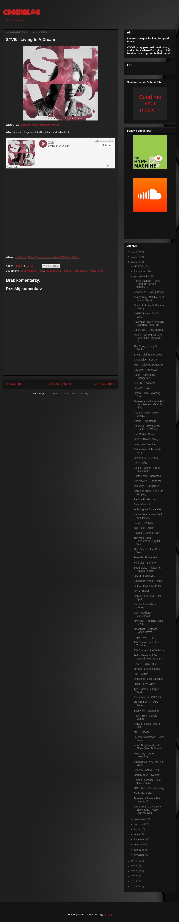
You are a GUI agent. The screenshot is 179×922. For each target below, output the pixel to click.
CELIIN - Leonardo (145, 383)
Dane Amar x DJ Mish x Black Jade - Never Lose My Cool (147, 809)
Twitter (34, 124)
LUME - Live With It (145, 684)
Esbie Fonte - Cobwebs (147, 475)
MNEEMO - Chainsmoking (149, 788)
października (142, 276)
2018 (134, 861)
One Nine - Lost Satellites (148, 678)
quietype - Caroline (145, 444)
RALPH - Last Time (145, 663)
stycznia (139, 854)
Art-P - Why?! (141, 462)
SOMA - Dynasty (143, 522)
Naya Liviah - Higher (145, 637)
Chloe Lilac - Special (146, 359)
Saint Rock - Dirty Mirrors (148, 329)
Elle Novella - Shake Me (147, 480)
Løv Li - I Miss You (144, 575)
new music (80, 271)
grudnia (139, 266)
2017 (134, 866)
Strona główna (59, 384)
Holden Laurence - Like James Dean (147, 781)
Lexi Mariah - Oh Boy (146, 457)
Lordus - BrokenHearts (147, 668)
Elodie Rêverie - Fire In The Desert (147, 469)
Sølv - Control (142, 504)
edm (41, 271)
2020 (134, 256)
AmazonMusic (52, 257)
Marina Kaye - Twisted (146, 774)
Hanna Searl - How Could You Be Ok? (148, 516)
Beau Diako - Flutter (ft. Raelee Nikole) (147, 569)
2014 (134, 881)
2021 (134, 251)
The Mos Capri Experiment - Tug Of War (147, 541)
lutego (138, 849)
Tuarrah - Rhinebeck (145, 557)
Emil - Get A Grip (143, 793)
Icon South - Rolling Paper (149, 292)
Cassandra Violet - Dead (148, 580)
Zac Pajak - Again (144, 527)
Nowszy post (15, 384)
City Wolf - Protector (145, 369)
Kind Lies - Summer (145, 562)
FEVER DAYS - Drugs (146, 439)
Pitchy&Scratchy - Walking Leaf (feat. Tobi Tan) (149, 323)
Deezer (40, 257)
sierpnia (139, 824)
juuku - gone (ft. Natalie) (147, 509)
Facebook (25, 124)
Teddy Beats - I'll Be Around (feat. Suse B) (148, 657)
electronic (54, 271)
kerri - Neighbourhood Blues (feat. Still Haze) (148, 747)
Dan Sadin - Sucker (145, 434)
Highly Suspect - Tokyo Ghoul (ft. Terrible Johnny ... (147, 284)
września (139, 819)
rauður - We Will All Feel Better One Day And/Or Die (148, 338)
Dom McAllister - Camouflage (143, 614)
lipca (137, 829)
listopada (139, 271)
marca (138, 844)
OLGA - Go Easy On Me (148, 586)
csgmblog (21, 13)
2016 (134, 871)
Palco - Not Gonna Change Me (144, 376)
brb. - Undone (142, 731)
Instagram (44, 124)
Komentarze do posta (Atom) (69, 393)
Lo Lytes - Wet (142, 388)
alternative (29, 271)
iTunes (31, 257)
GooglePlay (72, 257)
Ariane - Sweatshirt (145, 420)
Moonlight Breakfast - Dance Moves (146, 630)
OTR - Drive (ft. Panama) (148, 364)
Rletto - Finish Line (145, 499)
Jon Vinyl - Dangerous (146, 486)
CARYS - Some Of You (147, 769)
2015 (134, 876)
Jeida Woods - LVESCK (147, 697)
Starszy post (104, 384)
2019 (134, 261)
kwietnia (139, 839)
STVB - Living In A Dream (148, 354)
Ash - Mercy (141, 673)
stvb (100, 271)
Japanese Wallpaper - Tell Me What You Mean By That (149, 404)
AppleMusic (21, 257)
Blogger (110, 914)
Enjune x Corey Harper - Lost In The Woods (148, 427)
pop (92, 271)
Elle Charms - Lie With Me (149, 650)
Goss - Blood (141, 591)
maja (137, 834)
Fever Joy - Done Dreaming (144, 755)
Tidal (62, 257)
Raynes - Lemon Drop (146, 532)
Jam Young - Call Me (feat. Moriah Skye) (149, 299)
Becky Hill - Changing (146, 710)
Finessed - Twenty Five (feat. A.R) (147, 800)
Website (54, 124)
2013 (134, 886)
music (67, 271)
